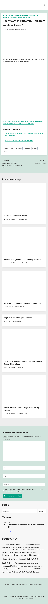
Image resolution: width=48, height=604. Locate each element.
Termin (20, 17)
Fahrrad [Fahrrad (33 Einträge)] (9, 550)
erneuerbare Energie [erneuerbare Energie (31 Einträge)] (35, 547)
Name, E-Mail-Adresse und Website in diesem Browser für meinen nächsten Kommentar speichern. (24, 490)
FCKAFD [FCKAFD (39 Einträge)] (23, 550)
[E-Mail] (24, 476)
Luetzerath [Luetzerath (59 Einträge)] (19, 566)
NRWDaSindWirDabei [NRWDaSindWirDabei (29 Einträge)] (27, 569)
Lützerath (6, 17)
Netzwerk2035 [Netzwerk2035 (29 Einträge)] (14, 569)
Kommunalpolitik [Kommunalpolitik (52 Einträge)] (32, 563)
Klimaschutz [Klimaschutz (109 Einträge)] (34, 555)
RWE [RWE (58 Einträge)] (13, 572)
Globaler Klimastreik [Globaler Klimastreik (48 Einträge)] (8, 552)
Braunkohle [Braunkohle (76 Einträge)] (30, 545)
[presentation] (24, 198)
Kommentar (7, 440)
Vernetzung (26, 17)
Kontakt (7, 584)
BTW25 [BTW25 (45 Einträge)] (37, 545)
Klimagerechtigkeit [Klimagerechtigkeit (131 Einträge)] (11, 555)
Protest (34, 148)
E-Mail (6, 476)
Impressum (23, 584)
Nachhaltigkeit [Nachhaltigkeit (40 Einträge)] (6, 569)
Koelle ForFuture (9, 29)
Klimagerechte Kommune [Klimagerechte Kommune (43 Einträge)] (28, 552)
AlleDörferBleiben (8, 148)
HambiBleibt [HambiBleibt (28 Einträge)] (18, 552)
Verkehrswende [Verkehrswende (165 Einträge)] (27, 571)
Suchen (41, 511)
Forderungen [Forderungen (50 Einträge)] (30, 550)
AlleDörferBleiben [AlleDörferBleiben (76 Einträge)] (13, 545)
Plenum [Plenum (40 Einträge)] (4, 572)
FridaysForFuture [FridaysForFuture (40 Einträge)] (39, 550)
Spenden (15, 584)
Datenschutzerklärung (36, 584)
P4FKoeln (8, 306)
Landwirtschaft (33, 15)
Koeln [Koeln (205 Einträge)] (5, 562)
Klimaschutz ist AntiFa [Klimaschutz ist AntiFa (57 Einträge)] (9, 559)
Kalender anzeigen (7, 531)
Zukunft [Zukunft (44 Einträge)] (38, 572)
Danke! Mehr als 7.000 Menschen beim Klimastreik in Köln (12, 164)
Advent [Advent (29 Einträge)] (3, 545)
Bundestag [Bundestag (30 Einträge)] (42, 545)
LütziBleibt (27, 148)
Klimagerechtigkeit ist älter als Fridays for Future (23, 260)
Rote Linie (6, 151)
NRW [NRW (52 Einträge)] (19, 569)
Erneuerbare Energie (9, 15)
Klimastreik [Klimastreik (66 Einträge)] (22, 559)
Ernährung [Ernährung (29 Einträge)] (4, 550)
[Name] (24, 468)
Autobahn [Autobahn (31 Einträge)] (22, 545)
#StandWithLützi (35, 161)
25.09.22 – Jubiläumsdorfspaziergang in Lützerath (24, 303)
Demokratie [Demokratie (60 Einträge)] (17, 547)
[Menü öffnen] (44, 5)
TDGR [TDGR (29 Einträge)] (16, 572)
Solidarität (13, 17)
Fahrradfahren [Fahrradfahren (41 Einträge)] (16, 550)
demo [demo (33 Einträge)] (10, 547)
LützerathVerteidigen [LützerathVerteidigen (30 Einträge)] (28, 566)
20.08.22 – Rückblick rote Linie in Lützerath (19, 141)
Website (6, 484)
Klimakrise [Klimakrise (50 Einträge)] (24, 555)
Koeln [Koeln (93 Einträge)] (11, 563)
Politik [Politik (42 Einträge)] (9, 572)
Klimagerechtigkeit (22, 15)
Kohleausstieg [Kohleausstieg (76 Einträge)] (20, 563)
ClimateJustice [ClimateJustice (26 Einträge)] (5, 547)
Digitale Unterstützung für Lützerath (18, 318)
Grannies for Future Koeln (13, 263)
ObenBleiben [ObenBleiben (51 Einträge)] (36, 569)
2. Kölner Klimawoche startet (15, 216)
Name (5, 468)
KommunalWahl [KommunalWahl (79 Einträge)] (8, 566)
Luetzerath (19, 148)
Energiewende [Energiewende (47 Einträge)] (25, 547)
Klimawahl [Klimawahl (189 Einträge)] (33, 558)
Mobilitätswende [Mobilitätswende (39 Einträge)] (38, 566)
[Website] (24, 484)
